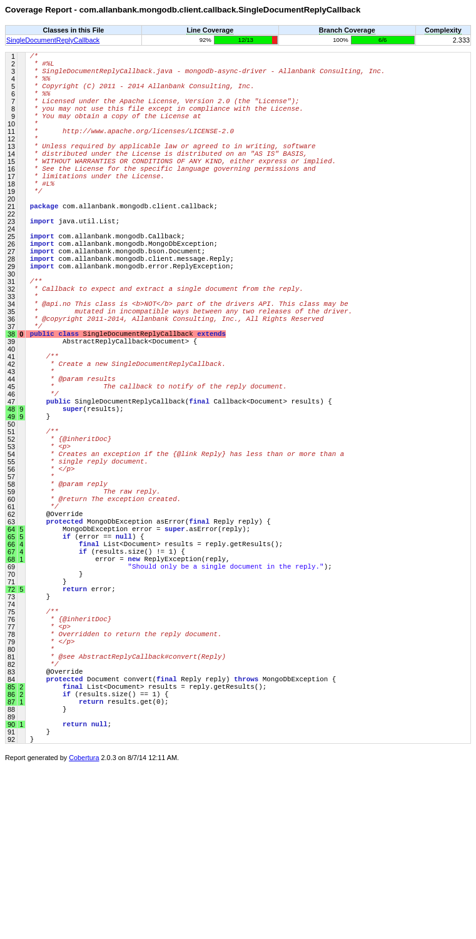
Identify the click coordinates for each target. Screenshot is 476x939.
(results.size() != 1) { (107, 676)
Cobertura (84, 930)
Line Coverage (209, 30)
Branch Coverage (347, 30)
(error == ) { (87, 657)
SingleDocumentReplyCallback (52, 40)
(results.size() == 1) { (99, 855)
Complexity (443, 30)
